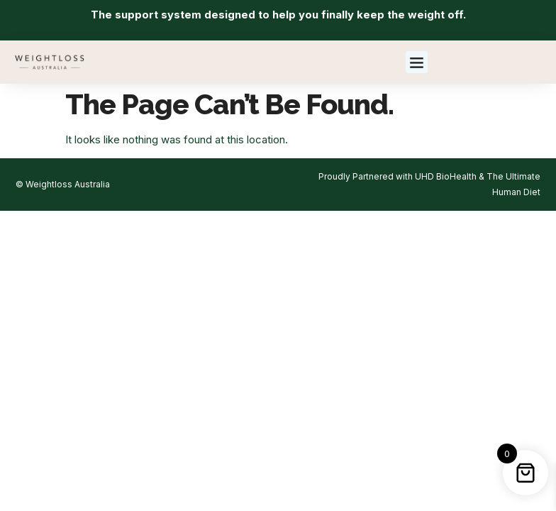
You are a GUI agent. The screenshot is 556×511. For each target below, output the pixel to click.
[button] (417, 62)
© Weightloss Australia (63, 184)
